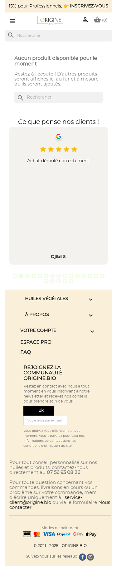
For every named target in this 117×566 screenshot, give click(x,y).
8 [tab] (59, 276)
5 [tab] (40, 276)
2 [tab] (21, 276)
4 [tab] (34, 276)
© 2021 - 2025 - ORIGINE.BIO (60, 546)
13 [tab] (90, 276)
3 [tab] (27, 276)
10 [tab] (71, 276)
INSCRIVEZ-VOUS (89, 6)
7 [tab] (52, 276)
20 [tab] (71, 281)
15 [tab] (102, 276)
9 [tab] (65, 276)
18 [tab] (59, 281)
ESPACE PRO (35, 342)
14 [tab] (96, 276)
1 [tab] (15, 276)
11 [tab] (77, 276)
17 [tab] (52, 281)
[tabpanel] (58, 196)
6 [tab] (46, 276)
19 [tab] (65, 281)
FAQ (25, 352)
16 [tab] (46, 281)
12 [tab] (83, 276)
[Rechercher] (58, 35)
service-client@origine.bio (45, 500)
